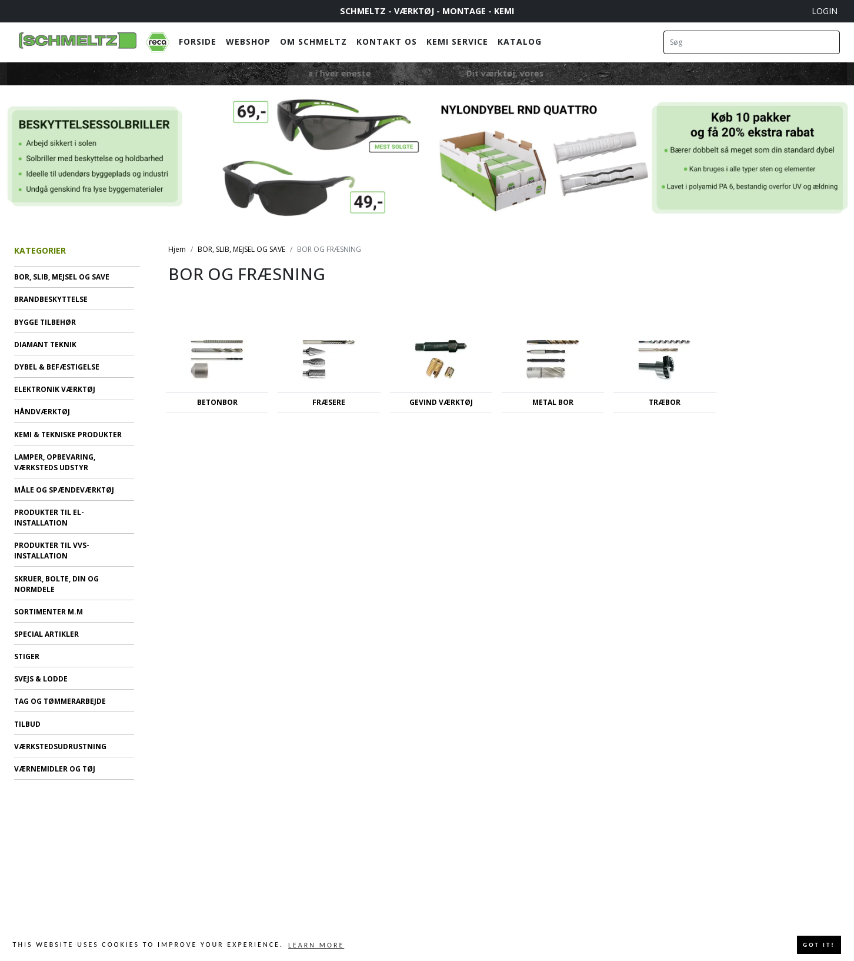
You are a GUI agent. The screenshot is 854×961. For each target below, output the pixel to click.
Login (825, 10)
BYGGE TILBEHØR (45, 322)
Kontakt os (386, 41)
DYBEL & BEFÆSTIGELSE (56, 367)
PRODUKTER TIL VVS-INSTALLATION (51, 550)
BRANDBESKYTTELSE (51, 299)
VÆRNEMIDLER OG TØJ (54, 769)
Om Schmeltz (313, 41)
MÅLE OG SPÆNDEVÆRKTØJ (64, 490)
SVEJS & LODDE (41, 679)
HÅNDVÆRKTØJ (42, 412)
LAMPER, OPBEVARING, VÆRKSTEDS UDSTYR (54, 462)
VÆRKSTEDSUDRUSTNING (60, 746)
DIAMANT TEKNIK (45, 345)
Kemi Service (457, 41)
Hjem (177, 249)
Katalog (520, 41)
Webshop (248, 41)
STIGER (26, 656)
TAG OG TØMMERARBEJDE (60, 701)
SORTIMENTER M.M (48, 612)
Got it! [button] (819, 945)
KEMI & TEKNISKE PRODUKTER (68, 435)
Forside (197, 41)
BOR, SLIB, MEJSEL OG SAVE (61, 277)
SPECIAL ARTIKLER (46, 634)
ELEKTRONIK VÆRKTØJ (54, 389)
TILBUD (27, 724)
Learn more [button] (316, 945)
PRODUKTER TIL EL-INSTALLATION (49, 517)
